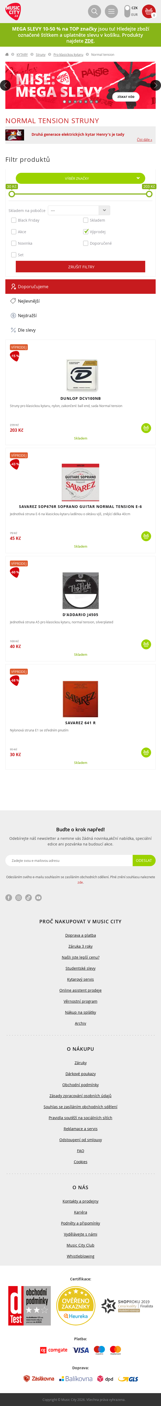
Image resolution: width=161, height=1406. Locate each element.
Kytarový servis (80, 979)
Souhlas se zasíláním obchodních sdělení (80, 1106)
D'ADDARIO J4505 (80, 614)
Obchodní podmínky (80, 1084)
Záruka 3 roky (80, 946)
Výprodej (94, 231)
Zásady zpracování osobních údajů (80, 1095)
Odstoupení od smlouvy (80, 1139)
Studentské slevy (80, 968)
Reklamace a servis (81, 1128)
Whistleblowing (80, 1256)
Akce (18, 231)
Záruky (81, 1062)
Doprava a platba (80, 935)
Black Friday (25, 220)
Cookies (80, 1161)
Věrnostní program (80, 1001)
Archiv (80, 1023)
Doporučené (97, 243)
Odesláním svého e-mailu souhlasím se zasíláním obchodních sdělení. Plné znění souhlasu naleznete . (80, 879)
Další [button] (155, 85)
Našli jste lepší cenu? (80, 957)
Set (17, 254)
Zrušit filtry (81, 266)
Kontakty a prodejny (80, 1201)
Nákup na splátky (80, 1012)
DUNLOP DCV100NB (80, 398)
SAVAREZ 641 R (80, 722)
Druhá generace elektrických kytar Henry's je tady (78, 134)
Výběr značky (77, 178)
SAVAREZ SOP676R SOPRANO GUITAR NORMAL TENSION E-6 (80, 506)
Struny (40, 54)
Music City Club (80, 1245)
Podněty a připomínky (80, 1223)
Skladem (94, 220)
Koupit (146, 428)
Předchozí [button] (5, 85)
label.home (7, 54)
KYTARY (22, 54)
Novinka (21, 243)
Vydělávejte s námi (80, 1234)
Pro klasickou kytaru (68, 54)
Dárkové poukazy (81, 1073)
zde (80, 882)
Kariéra (80, 1212)
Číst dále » (144, 139)
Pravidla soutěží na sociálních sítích (80, 1117)
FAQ (80, 1150)
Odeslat (144, 860)
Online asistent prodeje (80, 990)
